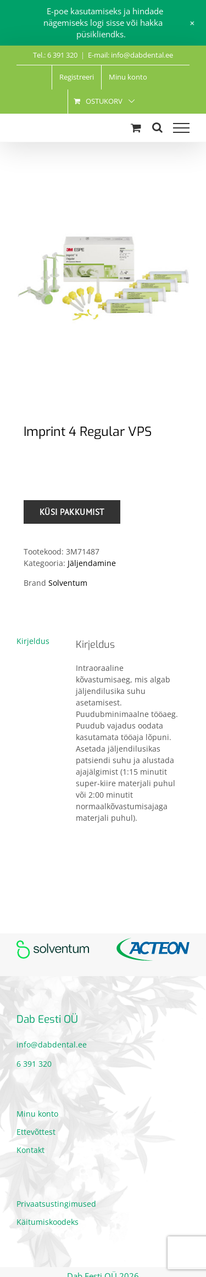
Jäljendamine (92, 563)
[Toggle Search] (157, 127)
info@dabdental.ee (51, 1044)
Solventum (67, 583)
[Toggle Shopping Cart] (136, 127)
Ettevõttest (35, 1132)
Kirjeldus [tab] (32, 641)
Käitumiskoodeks (47, 1222)
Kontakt (30, 1150)
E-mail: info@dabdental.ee (130, 55)
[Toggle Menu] (181, 128)
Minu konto (37, 1113)
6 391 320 (34, 1063)
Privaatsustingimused (56, 1203)
